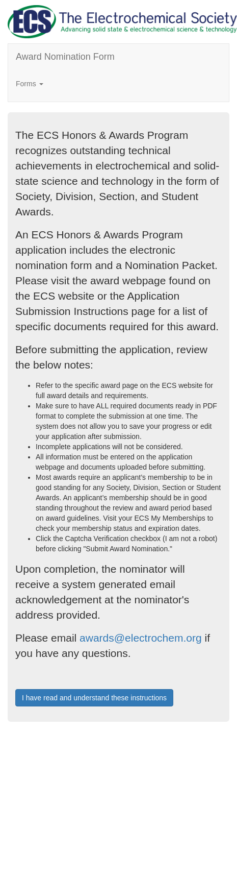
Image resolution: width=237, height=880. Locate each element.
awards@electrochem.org (141, 638)
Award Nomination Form (65, 57)
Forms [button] (29, 84)
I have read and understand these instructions (94, 698)
